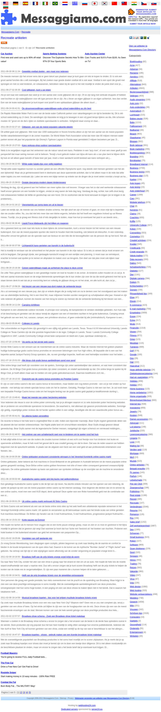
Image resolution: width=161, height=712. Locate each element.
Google (133, 354)
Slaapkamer (135, 137)
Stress (133, 560)
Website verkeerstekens (141, 594)
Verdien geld (136, 449)
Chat (132, 206)
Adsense (134, 69)
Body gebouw (136, 145)
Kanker (133, 179)
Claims (133, 214)
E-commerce (136, 305)
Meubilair (134, 343)
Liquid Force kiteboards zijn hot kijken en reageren (45, 223)
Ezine (132, 320)
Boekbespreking (137, 153)
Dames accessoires (139, 419)
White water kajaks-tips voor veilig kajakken (42, 164)
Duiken (133, 282)
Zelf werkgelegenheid (140, 526)
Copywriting (135, 233)
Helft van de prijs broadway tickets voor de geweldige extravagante (53, 575)
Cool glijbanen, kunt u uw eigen (36, 90)
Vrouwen (134, 609)
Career (133, 195)
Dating (133, 263)
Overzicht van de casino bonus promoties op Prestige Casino (50, 379)
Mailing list (135, 446)
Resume (134, 510)
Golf (132, 351)
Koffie (132, 221)
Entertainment (136, 632)
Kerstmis (134, 210)
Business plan (136, 175)
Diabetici (134, 271)
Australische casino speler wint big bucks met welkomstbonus (50, 479)
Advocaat (134, 423)
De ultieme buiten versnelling (35, 416)
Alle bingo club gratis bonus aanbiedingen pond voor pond (48, 360)
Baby (132, 122)
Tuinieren (134, 347)
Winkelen (134, 636)
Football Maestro (9, 653)
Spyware (134, 556)
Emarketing (135, 312)
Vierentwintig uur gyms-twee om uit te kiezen (42, 205)
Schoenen (134, 533)
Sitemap (63, 698)
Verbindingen (136, 507)
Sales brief (135, 522)
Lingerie (133, 438)
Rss (132, 518)
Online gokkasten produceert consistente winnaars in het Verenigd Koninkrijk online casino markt (66, 457)
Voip (132, 583)
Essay (133, 316)
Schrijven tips (136, 613)
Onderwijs (134, 628)
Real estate (135, 495)
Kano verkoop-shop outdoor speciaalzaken (41, 145)
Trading (133, 564)
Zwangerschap (137, 487)
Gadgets (134, 621)
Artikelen (134, 88)
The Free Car (7, 663)
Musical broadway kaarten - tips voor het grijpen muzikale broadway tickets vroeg (59, 597)
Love (132, 442)
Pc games (134, 472)
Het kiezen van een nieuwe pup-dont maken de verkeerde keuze (51, 286)
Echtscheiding (136, 286)
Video (132, 575)
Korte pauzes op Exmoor (33, 520)
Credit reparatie (137, 252)
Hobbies (134, 381)
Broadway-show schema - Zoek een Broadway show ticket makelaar (53, 616)
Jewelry (133, 411)
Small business (137, 537)
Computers (135, 617)
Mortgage (134, 453)
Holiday (133, 385)
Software (134, 545)
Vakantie (134, 571)
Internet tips (135, 404)
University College (138, 225)
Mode (132, 324)
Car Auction (7, 54)
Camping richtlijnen (31, 305)
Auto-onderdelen (137, 107)
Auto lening (135, 187)
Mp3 (132, 457)
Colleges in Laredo (30, 323)
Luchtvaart (135, 115)
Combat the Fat (8, 682)
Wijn (132, 605)
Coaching (134, 217)
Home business (137, 389)
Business (134, 168)
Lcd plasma (135, 427)
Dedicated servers (69, 709)
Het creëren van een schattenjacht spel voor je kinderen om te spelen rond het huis (60, 434)
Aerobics (134, 77)
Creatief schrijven (138, 240)
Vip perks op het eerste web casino (38, 342)
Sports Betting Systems (54, 54)
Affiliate (133, 80)
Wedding (134, 598)
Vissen (133, 331)
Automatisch (135, 111)
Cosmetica (135, 236)
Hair (132, 362)
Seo (132, 529)
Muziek (133, 461)
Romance (134, 514)
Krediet (133, 244)
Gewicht (133, 602)
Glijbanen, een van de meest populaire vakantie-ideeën (47, 127)
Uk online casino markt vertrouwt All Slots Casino (44, 501)
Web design (135, 586)
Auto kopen (135, 183)
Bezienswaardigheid (139, 92)
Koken (133, 229)
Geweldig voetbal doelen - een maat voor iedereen (45, 71)
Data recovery (136, 259)
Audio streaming (137, 99)
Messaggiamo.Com (10, 32)
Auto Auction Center (95, 54)
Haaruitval (134, 366)
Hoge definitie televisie (140, 370)
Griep (132, 339)
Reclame (134, 73)
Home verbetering (138, 392)
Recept (133, 499)
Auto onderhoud (137, 191)
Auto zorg (134, 103)
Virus (132, 579)
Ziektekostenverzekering (141, 373)
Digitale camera (137, 278)
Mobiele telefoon (137, 202)
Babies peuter (136, 118)
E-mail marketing (138, 309)
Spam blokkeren (137, 548)
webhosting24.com (87, 705)
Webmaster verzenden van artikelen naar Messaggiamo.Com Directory (102, 698)
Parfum (133, 476)
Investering (135, 408)
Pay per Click (136, 484)
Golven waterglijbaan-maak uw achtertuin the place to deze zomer (52, 268)
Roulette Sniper (8, 672)
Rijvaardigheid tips (138, 293)
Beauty (133, 134)
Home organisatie (138, 396)
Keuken (133, 415)
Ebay (132, 297)
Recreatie (25, 32)
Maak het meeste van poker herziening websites (44, 397)
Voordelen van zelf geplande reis (37, 538)
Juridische (134, 430)
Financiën (134, 328)
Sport (132, 552)
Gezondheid (135, 624)
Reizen (133, 567)
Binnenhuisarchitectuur (140, 400)
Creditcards (135, 248)
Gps (132, 358)
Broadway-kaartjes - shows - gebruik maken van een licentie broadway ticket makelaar (62, 634)
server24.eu (97, 709)
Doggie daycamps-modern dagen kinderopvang (44, 182)
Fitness (133, 335)
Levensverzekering (138, 434)
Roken (133, 541)
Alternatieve (135, 84)
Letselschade (136, 480)
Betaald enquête (137, 468)
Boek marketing (137, 149)
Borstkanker (135, 160)
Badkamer (135, 130)
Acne (132, 65)
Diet (132, 274)
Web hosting (136, 590)
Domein (133, 290)
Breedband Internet (139, 164)
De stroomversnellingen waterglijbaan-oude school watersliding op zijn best (56, 108)
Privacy (70, 698)
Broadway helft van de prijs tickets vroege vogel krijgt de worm (50, 557)
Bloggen (134, 141)
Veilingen (134, 96)
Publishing (135, 491)
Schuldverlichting (138, 267)
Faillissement (136, 126)
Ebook (133, 301)
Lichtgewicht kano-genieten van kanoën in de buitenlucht (48, 245)
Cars (132, 198)
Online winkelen (137, 465)
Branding (134, 156)
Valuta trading (136, 255)
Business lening (137, 172)
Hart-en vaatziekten (139, 377)
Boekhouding (136, 61)
